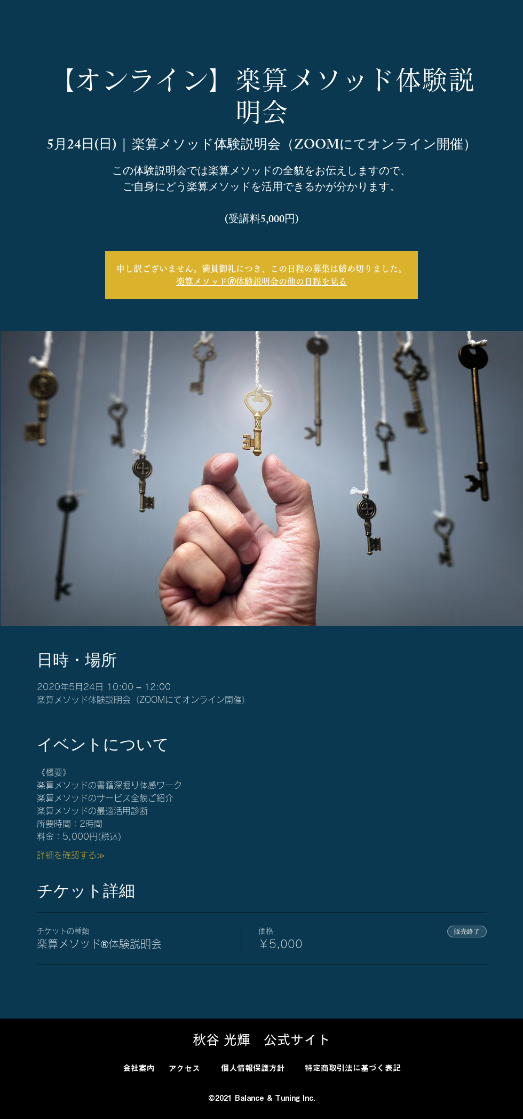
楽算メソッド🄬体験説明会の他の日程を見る (261, 281)
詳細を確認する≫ (71, 855)
